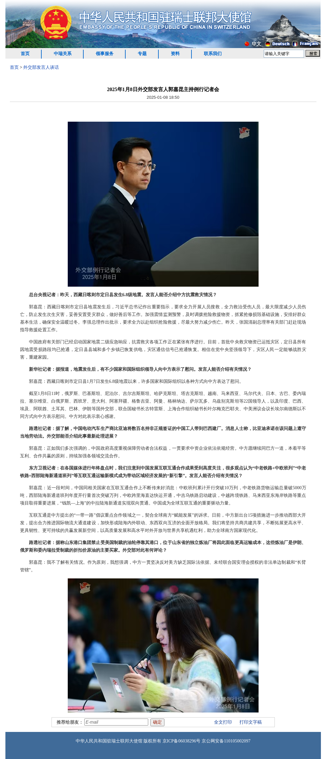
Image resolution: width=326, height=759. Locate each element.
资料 (175, 53)
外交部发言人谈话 (41, 67)
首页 (25, 53)
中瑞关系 (63, 53)
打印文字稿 (250, 722)
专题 (142, 53)
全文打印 (223, 722)
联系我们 (213, 53)
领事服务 (105, 53)
